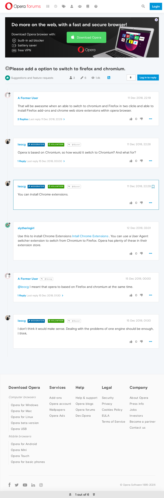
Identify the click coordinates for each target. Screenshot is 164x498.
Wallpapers (57, 396)
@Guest (74, 132)
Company (139, 374)
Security (108, 384)
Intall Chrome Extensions (90, 223)
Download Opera (89, 24)
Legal (107, 374)
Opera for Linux (22, 404)
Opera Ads (57, 402)
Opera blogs (84, 390)
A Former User (28, 85)
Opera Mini (19, 437)
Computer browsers (22, 384)
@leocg (46, 266)
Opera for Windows (24, 392)
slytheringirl (26, 215)
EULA (105, 402)
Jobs (133, 396)
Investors (136, 402)
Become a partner (142, 408)
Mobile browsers (20, 423)
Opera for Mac (21, 398)
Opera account (60, 390)
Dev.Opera (83, 402)
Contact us (137, 414)
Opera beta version (25, 410)
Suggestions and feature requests (32, 64)
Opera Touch (20, 443)
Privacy (107, 390)
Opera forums (85, 396)
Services (57, 374)
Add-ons (55, 384)
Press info (137, 390)
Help (80, 374)
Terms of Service (113, 408)
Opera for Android (24, 431)
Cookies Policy (112, 396)
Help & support (86, 384)
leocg (22, 131)
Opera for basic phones (28, 449)
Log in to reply (148, 64)
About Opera (139, 384)
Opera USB (19, 416)
